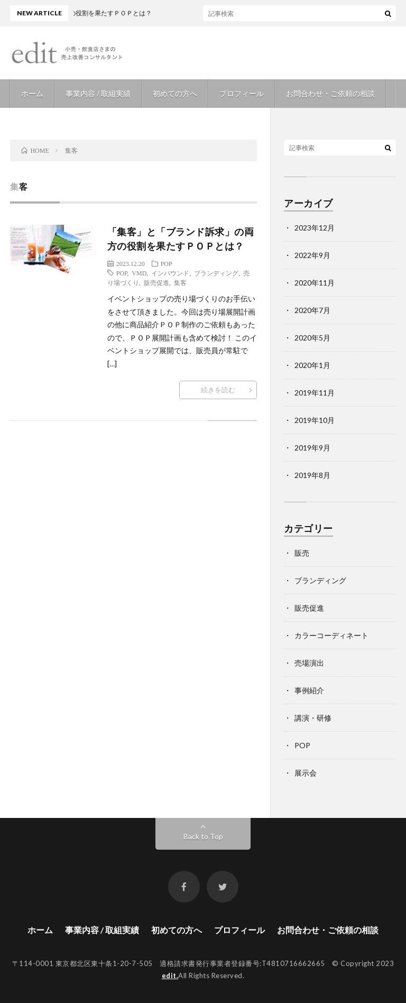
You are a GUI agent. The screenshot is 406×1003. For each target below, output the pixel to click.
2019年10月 (314, 420)
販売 (301, 552)
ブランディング (216, 273)
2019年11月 (314, 392)
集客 (180, 282)
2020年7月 (312, 310)
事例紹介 (309, 690)
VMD (139, 273)
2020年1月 (312, 365)
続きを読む (218, 389)
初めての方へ (175, 93)
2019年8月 (312, 475)
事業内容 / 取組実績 (98, 93)
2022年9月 (312, 255)
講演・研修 (312, 717)
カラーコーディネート (331, 635)
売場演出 (309, 662)
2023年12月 (314, 227)
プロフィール (241, 93)
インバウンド (170, 273)
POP (166, 263)
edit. (170, 975)
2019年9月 (312, 447)
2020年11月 (314, 282)
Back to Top (203, 836)
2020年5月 (312, 337)
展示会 (305, 772)
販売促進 (156, 282)
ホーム (32, 93)
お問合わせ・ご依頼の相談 (330, 93)
